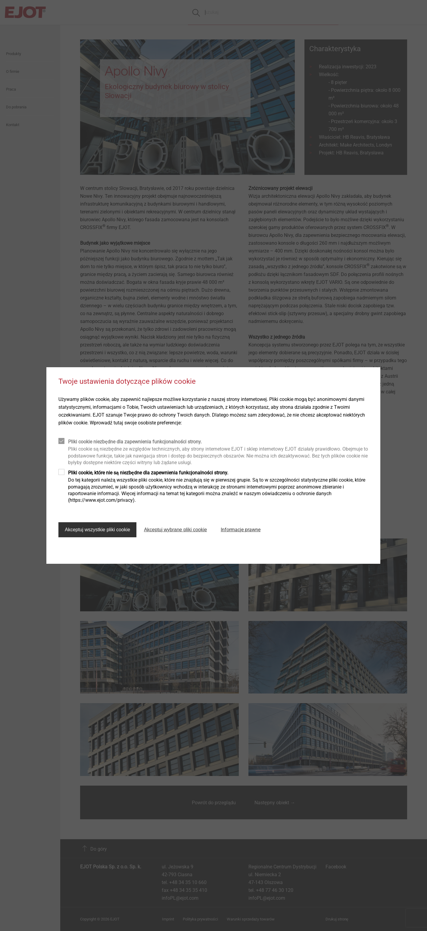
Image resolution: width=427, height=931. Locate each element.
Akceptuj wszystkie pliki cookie (97, 529)
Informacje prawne (240, 529)
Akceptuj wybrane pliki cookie (175, 529)
